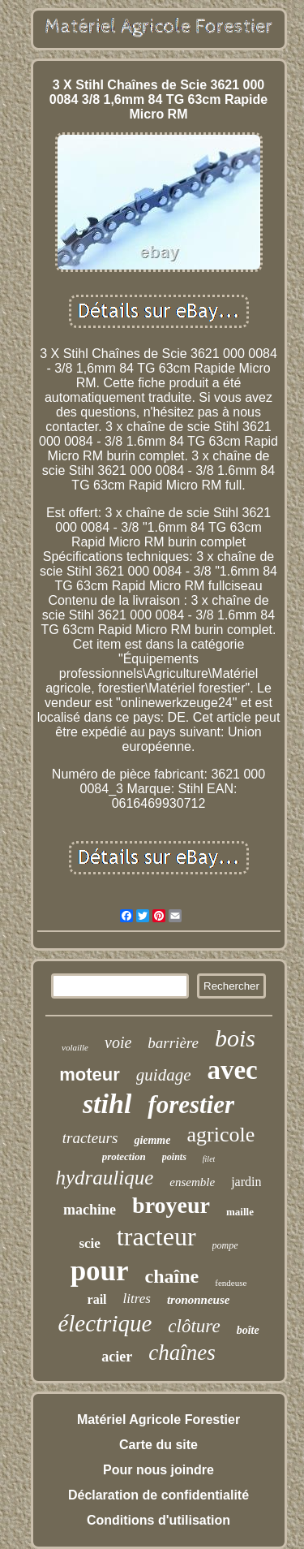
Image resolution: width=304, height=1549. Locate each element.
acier (116, 1356)
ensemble (192, 1182)
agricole (220, 1134)
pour (100, 1271)
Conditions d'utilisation (158, 1520)
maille (240, 1212)
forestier (191, 1104)
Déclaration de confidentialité (158, 1495)
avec (232, 1070)
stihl (107, 1104)
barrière (173, 1042)
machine (89, 1210)
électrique (105, 1323)
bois (235, 1038)
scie (89, 1243)
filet (209, 1158)
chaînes (181, 1352)
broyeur (171, 1205)
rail (97, 1299)
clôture (194, 1326)
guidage (163, 1075)
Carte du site (158, 1445)
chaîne (172, 1276)
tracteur (156, 1236)
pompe (225, 1245)
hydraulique (105, 1178)
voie (118, 1042)
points (174, 1157)
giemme (152, 1140)
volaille (75, 1047)
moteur (89, 1074)
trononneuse (198, 1299)
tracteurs (90, 1137)
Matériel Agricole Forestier (158, 1419)
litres (137, 1298)
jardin (246, 1182)
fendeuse (230, 1283)
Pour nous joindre (158, 1470)
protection (124, 1156)
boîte (248, 1330)
